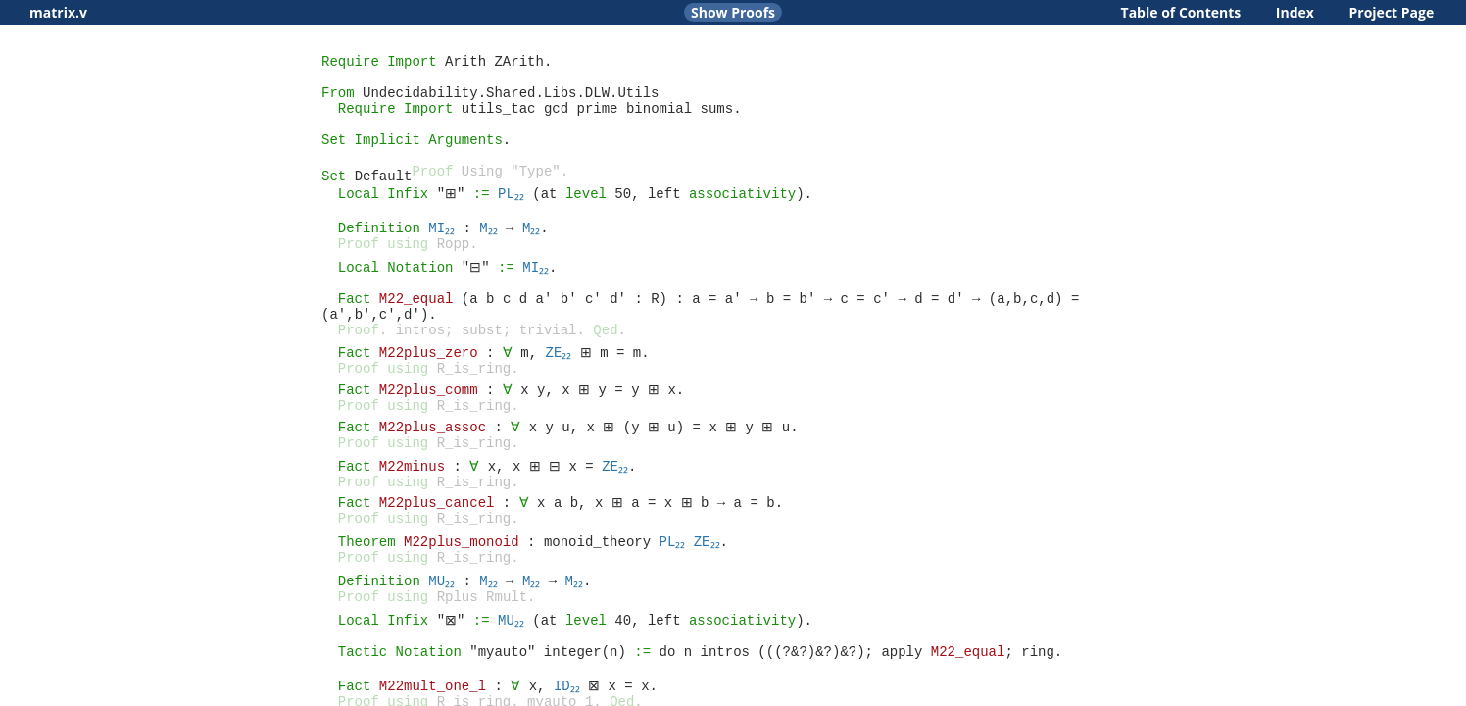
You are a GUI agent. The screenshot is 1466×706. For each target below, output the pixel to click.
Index (1295, 12)
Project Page (1392, 12)
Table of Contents (1181, 12)
